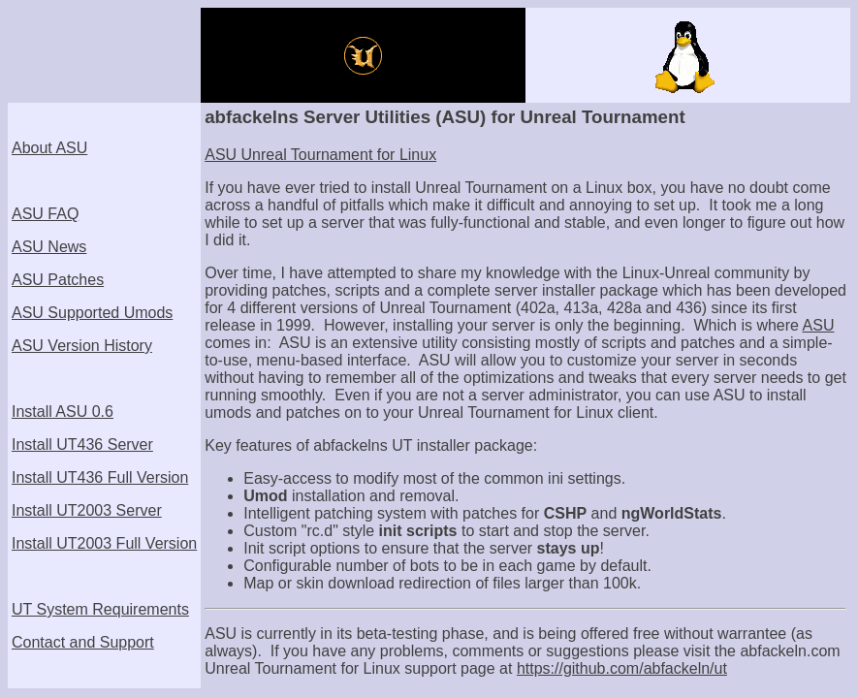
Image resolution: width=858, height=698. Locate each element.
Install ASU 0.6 (62, 411)
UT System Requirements (100, 609)
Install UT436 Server (82, 444)
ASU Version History (82, 345)
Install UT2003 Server (87, 510)
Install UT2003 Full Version (104, 543)
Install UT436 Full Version (100, 477)
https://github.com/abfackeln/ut (622, 668)
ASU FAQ (45, 214)
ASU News (49, 246)
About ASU (49, 148)
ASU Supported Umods (92, 312)
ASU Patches (58, 279)
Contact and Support (83, 642)
